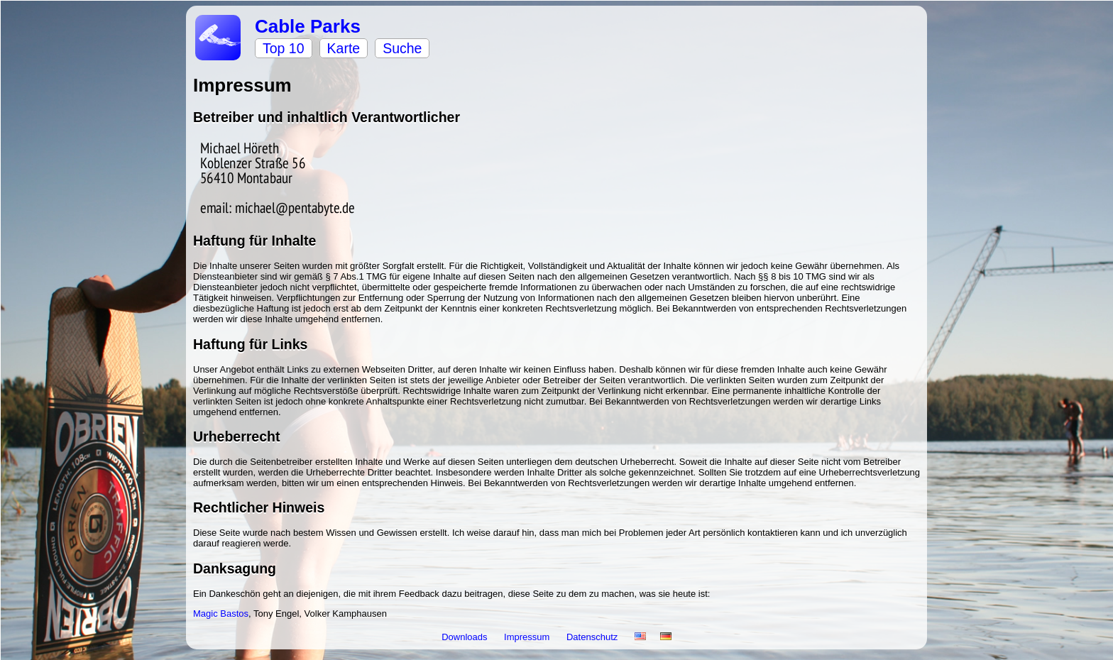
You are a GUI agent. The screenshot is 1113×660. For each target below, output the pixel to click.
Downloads (466, 637)
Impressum (528, 637)
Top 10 (284, 48)
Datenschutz (593, 637)
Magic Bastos (220, 613)
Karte (344, 48)
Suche (402, 48)
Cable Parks (308, 26)
